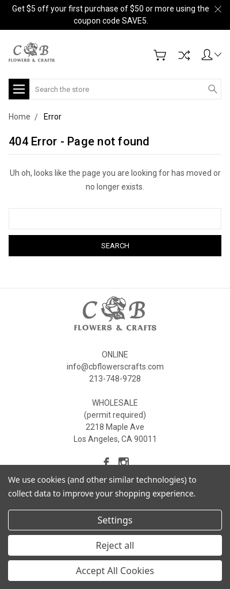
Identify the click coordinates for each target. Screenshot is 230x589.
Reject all (115, 545)
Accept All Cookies (115, 570)
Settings (115, 520)
